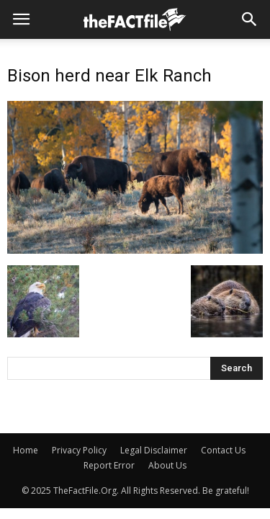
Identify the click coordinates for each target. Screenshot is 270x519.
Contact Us (223, 450)
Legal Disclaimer (153, 450)
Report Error (109, 465)
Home (25, 450)
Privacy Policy (79, 450)
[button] (250, 19)
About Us (167, 465)
